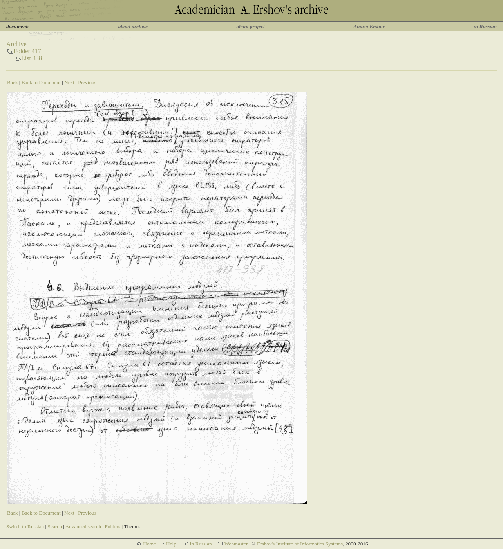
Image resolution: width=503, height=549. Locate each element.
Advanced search (83, 526)
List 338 (31, 58)
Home (149, 544)
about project (250, 26)
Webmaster (236, 544)
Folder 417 (27, 51)
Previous (87, 82)
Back (12, 82)
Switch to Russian (25, 526)
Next (69, 82)
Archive (16, 44)
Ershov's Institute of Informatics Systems (300, 544)
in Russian (485, 26)
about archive (133, 26)
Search (55, 526)
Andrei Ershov (369, 26)
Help (171, 544)
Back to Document (41, 82)
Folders (112, 526)
